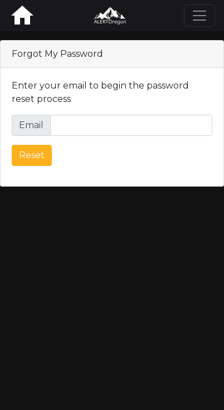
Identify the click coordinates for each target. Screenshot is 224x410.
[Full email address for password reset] (131, 125)
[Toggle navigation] (199, 15)
